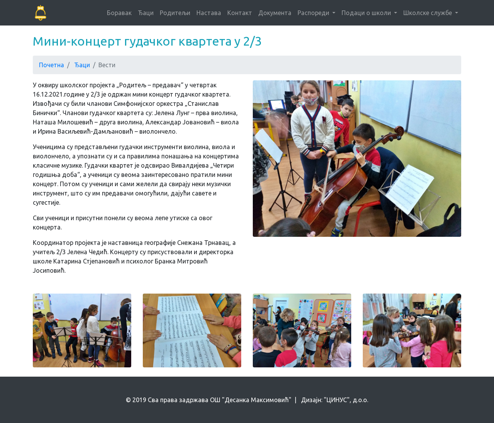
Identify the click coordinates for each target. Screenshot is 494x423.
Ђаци (146, 12)
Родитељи (175, 12)
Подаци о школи (367, 12)
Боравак (119, 12)
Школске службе (428, 12)
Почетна (51, 64)
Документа (274, 12)
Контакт (239, 12)
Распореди (314, 12)
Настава (208, 12)
